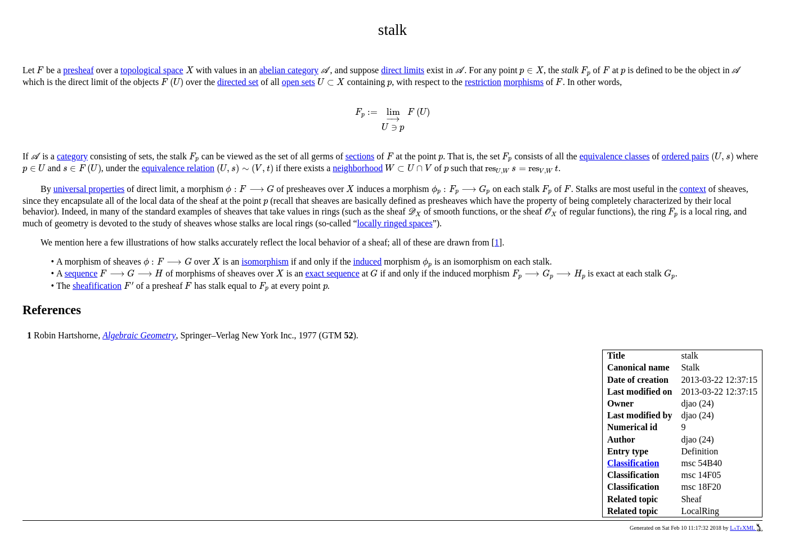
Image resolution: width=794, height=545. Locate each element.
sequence (81, 273)
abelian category (289, 70)
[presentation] (40, 70)
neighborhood (358, 168)
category (72, 156)
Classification (633, 463)
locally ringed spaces (395, 223)
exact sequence (332, 273)
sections (360, 156)
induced (367, 261)
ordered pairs (685, 156)
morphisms (524, 82)
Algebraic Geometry (139, 335)
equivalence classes (615, 156)
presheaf (78, 70)
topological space (151, 70)
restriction (483, 82)
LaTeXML (746, 528)
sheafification (97, 286)
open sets (298, 82)
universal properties (89, 189)
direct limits (402, 70)
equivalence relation (178, 168)
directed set (237, 82)
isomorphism (265, 261)
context (693, 189)
